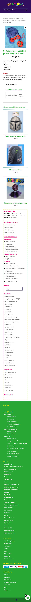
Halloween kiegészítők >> (12, 249)
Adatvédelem (7, 585)
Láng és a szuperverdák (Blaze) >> (14, 299)
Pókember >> (8, 375)
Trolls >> (7, 357)
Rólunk (6, 574)
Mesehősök (24, 77)
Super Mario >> (9, 340)
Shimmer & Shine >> (10, 334)
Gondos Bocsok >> (10, 350)
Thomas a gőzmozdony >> (12, 337)
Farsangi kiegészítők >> (11, 278)
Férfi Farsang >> (9, 232)
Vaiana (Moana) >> (10, 363)
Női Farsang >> (9, 227)
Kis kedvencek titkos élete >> (13, 319)
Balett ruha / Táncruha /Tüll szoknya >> (15, 268)
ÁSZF (5, 587)
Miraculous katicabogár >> (12, 317)
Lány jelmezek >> (10, 241)
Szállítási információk (10, 582)
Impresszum (7, 590)
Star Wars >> (8, 332)
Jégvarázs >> (8, 311)
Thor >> (7, 380)
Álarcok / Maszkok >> (11, 251)
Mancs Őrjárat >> (9, 296)
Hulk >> (7, 382)
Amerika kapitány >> (10, 372)
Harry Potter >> (9, 314)
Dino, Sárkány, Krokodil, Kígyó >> (14, 273)
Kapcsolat (7, 577)
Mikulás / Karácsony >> (10, 254)
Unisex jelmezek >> (10, 246)
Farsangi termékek (13, 18)
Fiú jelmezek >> (9, 244)
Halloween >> (7, 239)
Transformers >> (9, 390)
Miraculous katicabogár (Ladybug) (12, 79)
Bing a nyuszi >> (9, 304)
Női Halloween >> (9, 225)
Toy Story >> (8, 355)
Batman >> (8, 387)
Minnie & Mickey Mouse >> (12, 322)
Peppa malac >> (9, 329)
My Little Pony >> (9, 327)
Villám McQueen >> (10, 365)
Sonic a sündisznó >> (11, 301)
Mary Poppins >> (9, 342)
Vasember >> (8, 377)
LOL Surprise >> (9, 352)
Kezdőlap (5, 18)
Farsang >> (7, 261)
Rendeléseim (7, 579)
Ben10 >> (7, 347)
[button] (25, 27)
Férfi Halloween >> (10, 230)
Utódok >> (7, 345)
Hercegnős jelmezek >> (11, 266)
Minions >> (8, 324)
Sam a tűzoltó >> (9, 360)
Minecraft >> (8, 306)
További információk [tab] (10, 84)
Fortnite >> (8, 309)
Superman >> (8, 385)
